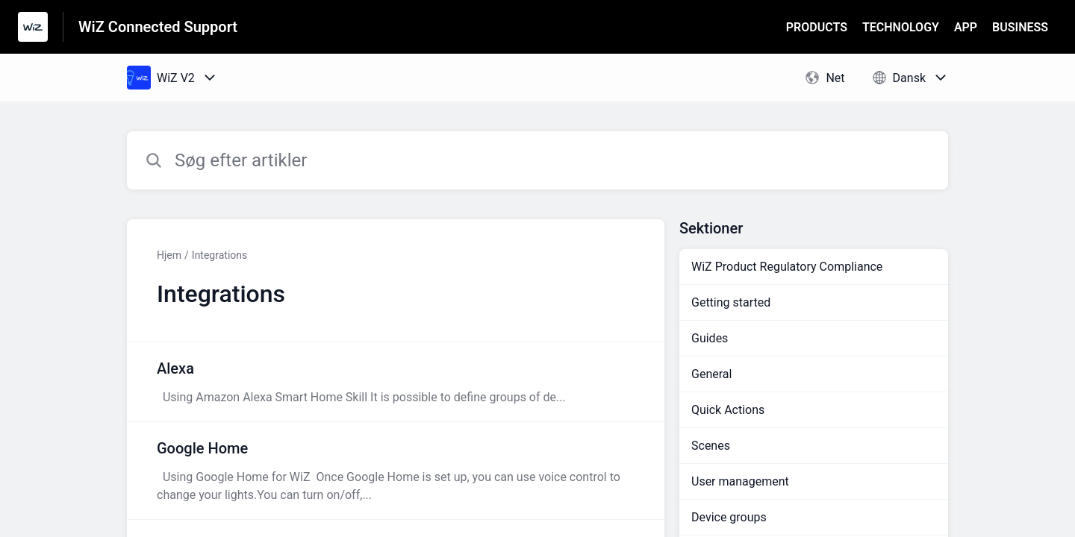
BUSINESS (1020, 27)
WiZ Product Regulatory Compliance (786, 267)
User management (740, 481)
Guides (709, 338)
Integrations (219, 255)
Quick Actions (727, 410)
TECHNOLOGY (900, 27)
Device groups (729, 517)
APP (965, 27)
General (711, 374)
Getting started (730, 302)
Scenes (710, 446)
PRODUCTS (816, 27)
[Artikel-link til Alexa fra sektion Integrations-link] (396, 381)
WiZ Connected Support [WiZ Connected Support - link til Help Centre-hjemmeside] (157, 27)
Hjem (169, 255)
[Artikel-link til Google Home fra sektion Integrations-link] (396, 470)
